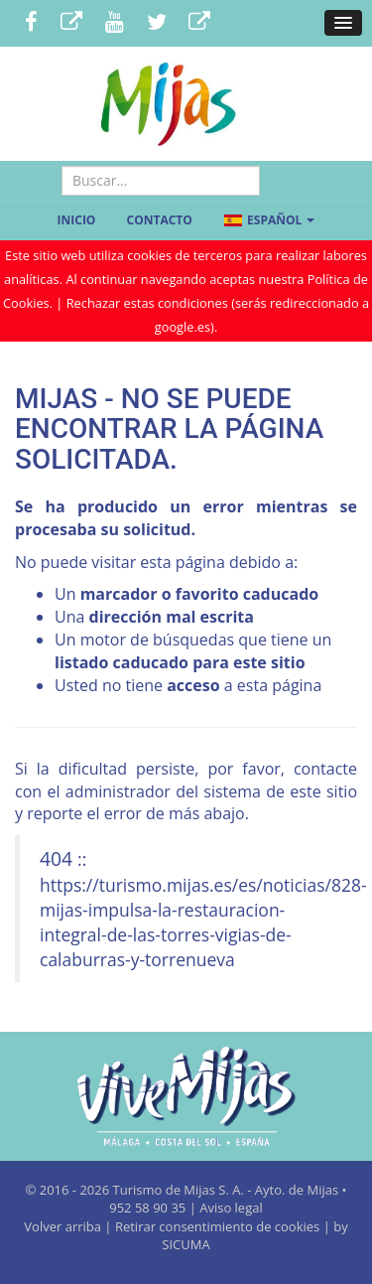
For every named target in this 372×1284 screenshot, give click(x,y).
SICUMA (185, 1244)
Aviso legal (231, 1207)
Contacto (159, 220)
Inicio (77, 220)
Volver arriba (64, 1226)
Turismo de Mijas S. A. (178, 1190)
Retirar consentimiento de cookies (217, 1226)
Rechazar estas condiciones (147, 303)
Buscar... (161, 166)
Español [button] (268, 220)
